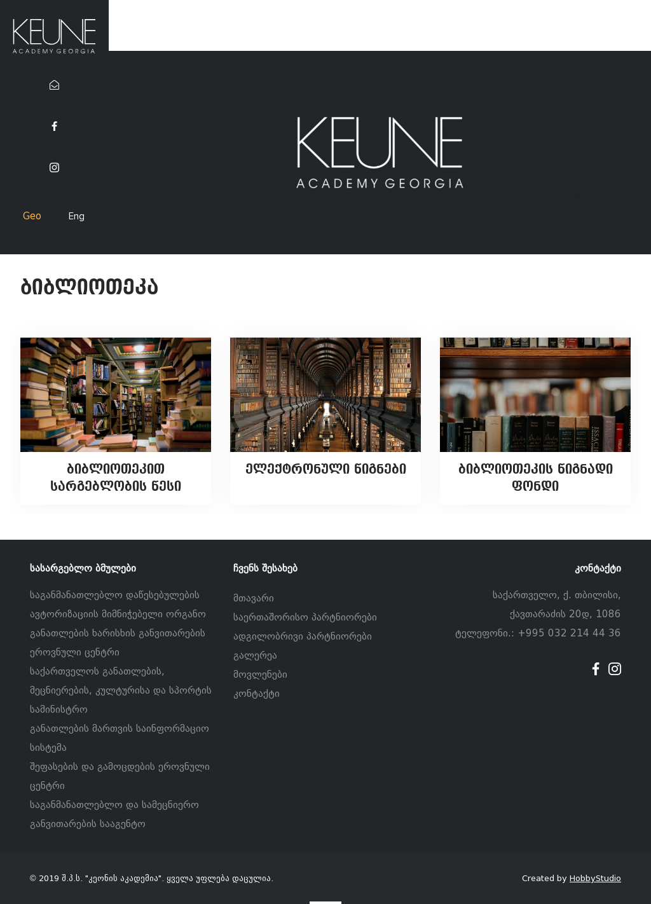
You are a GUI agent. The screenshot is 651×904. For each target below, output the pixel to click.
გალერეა (255, 655)
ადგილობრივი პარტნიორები (302, 636)
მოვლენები (260, 674)
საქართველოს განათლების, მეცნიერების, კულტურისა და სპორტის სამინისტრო (121, 690)
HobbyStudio (595, 878)
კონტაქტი (256, 693)
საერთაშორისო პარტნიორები (305, 617)
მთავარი (253, 598)
